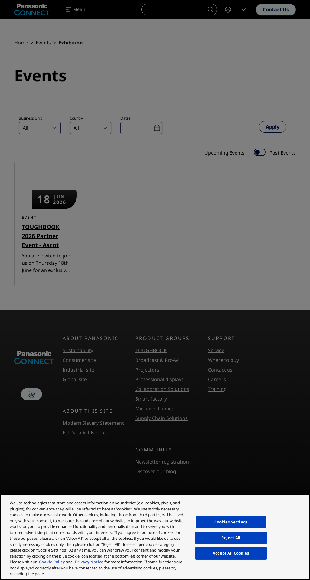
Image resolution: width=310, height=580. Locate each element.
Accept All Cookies (231, 553)
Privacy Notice (89, 562)
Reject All (230, 537)
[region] (155, 537)
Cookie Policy (52, 562)
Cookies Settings (231, 522)
